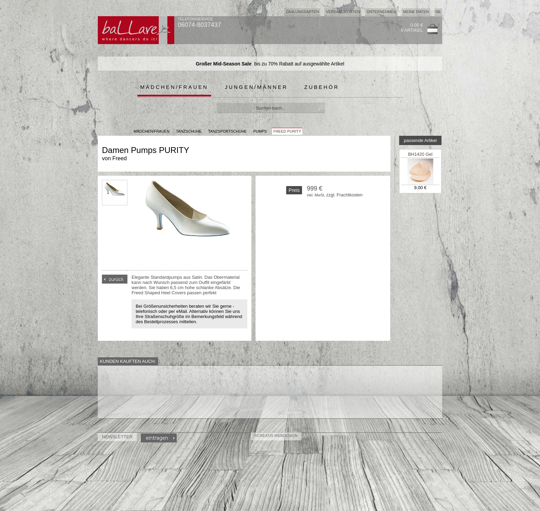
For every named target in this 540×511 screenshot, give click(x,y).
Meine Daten (415, 12)
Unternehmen (381, 12)
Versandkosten (343, 12)
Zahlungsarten (302, 12)
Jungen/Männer (256, 87)
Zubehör (321, 87)
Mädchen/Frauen (174, 87)
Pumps (260, 131)
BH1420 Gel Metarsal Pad (420, 157)
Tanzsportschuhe (227, 131)
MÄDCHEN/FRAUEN (151, 131)
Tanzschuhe (188, 131)
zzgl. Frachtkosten (344, 194)
